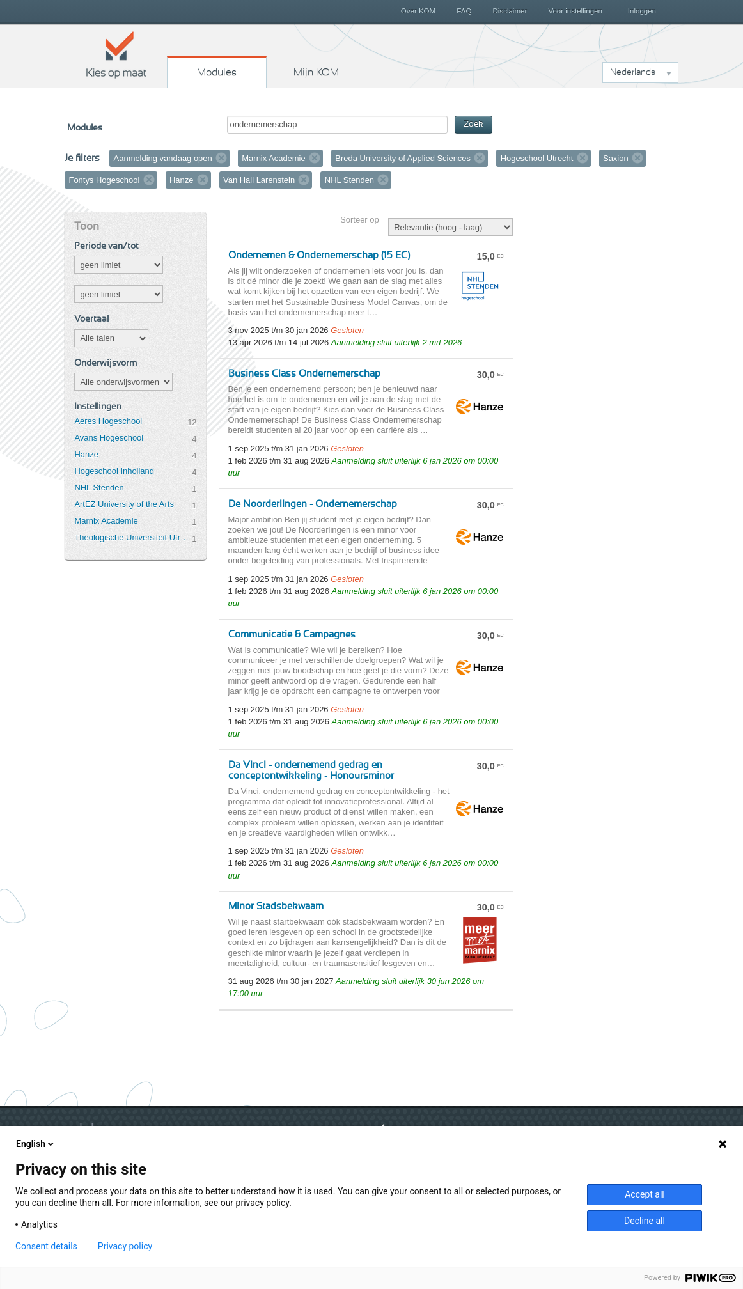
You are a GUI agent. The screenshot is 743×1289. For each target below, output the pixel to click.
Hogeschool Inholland (114, 471)
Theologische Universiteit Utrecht (133, 537)
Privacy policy (125, 1246)
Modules (217, 72)
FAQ (464, 11)
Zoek (473, 124)
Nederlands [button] (632, 72)
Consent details (46, 1246)
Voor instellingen (575, 11)
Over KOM (418, 11)
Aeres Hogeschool (108, 421)
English (36, 1144)
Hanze (86, 454)
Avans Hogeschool (108, 437)
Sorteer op (359, 219)
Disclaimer (510, 11)
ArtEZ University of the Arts (123, 504)
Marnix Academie (105, 521)
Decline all (644, 1220)
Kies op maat (116, 54)
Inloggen (642, 11)
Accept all (644, 1194)
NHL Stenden (98, 487)
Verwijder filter (221, 158)
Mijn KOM (316, 72)
